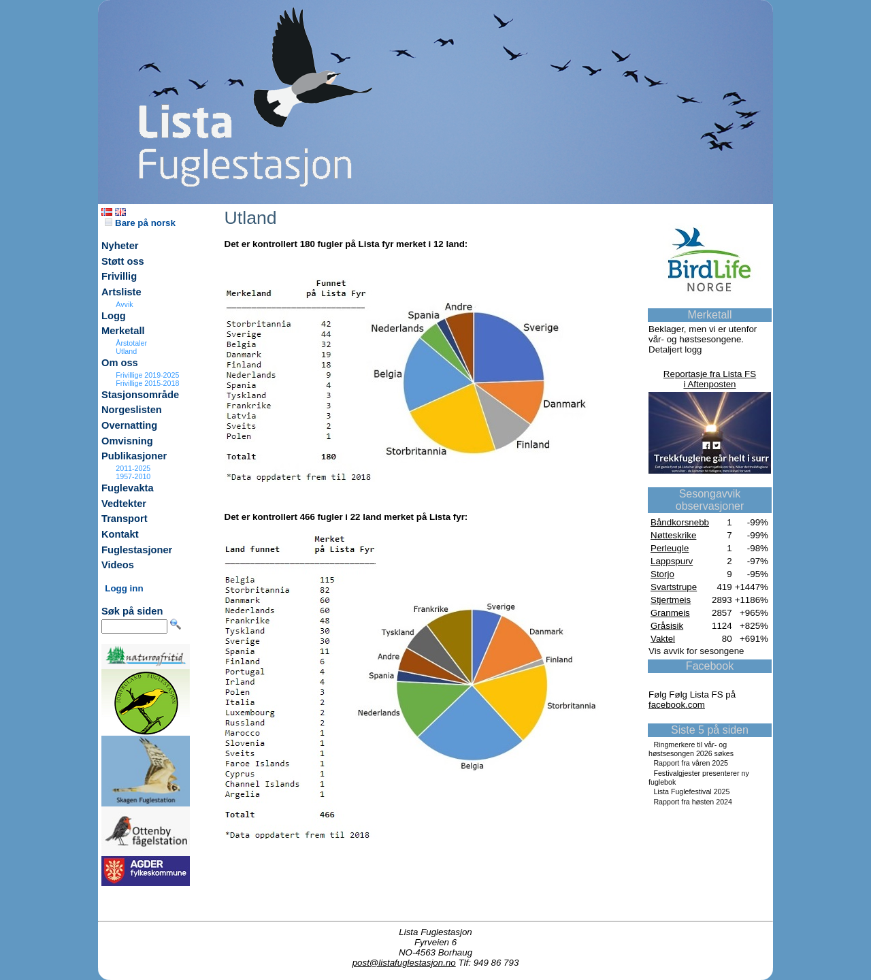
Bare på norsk (140, 223)
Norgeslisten (131, 409)
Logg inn (124, 588)
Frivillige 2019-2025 (147, 375)
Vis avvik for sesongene (696, 651)
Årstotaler (131, 343)
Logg (113, 315)
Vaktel (663, 639)
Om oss (119, 362)
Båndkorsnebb (680, 522)
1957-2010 (133, 476)
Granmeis (670, 613)
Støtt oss (122, 261)
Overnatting (129, 425)
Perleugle (670, 548)
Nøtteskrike (673, 535)
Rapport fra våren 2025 (690, 763)
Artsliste (121, 292)
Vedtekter (123, 503)
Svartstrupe (674, 587)
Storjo (662, 574)
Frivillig (119, 276)
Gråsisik (667, 626)
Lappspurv (672, 561)
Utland (126, 351)
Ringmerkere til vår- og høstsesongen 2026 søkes (691, 748)
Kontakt (120, 534)
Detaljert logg (675, 349)
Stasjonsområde (140, 394)
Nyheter (120, 245)
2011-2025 (133, 468)
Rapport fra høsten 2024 (692, 802)
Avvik (124, 304)
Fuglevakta (127, 488)
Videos (117, 564)
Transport (124, 518)
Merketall (123, 330)
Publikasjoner (134, 456)
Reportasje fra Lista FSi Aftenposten (709, 379)
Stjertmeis (671, 600)
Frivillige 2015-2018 (147, 383)
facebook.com (676, 705)
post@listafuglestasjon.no (404, 963)
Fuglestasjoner (136, 549)
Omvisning (127, 441)
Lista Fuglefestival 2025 (691, 791)
